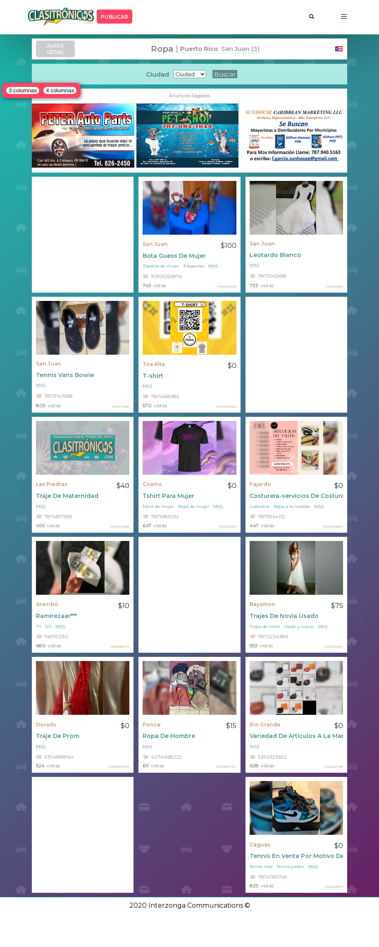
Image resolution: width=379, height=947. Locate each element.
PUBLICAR (114, 17)
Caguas (260, 844)
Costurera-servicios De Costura (296, 496)
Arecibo (47, 604)
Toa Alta (154, 364)
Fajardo (260, 484)
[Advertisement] (82, 234)
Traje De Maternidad (67, 496)
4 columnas (60, 90)
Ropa (162, 49)
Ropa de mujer (193, 506)
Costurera (259, 506)
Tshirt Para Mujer (168, 496)
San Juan (155, 244)
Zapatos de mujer (161, 266)
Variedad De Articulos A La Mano (296, 736)
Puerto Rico (199, 49)
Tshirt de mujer (158, 506)
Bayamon (262, 604)
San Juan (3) (239, 49)
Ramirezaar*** (56, 616)
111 (38, 626)
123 (48, 626)
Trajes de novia (265, 626)
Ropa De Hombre (169, 736)
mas (213, 266)
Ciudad (157, 74)
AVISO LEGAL (55, 49)
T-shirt (153, 376)
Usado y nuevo (299, 626)
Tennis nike (261, 866)
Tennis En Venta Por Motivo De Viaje (296, 856)
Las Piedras (51, 484)
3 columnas (23, 90)
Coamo (152, 484)
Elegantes (194, 266)
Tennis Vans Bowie (65, 375)
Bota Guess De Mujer (174, 256)
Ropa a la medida (292, 506)
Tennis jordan (290, 866)
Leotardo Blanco (275, 255)
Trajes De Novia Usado (284, 616)
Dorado (46, 724)
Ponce (152, 724)
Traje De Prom (57, 736)
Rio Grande (265, 724)
